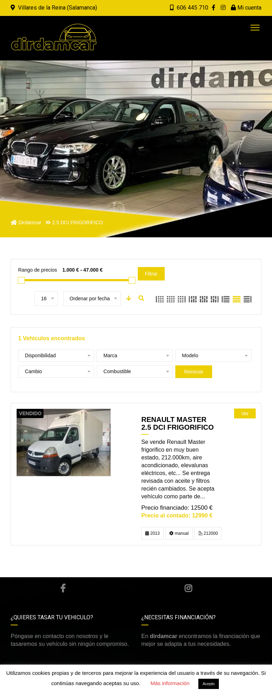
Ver (245, 413)
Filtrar (151, 274)
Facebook (63, 588)
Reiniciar (193, 372)
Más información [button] (170, 683)
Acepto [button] (209, 684)
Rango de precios (37, 270)
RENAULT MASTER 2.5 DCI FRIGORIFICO (177, 423)
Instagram (188, 588)
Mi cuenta (246, 7)
